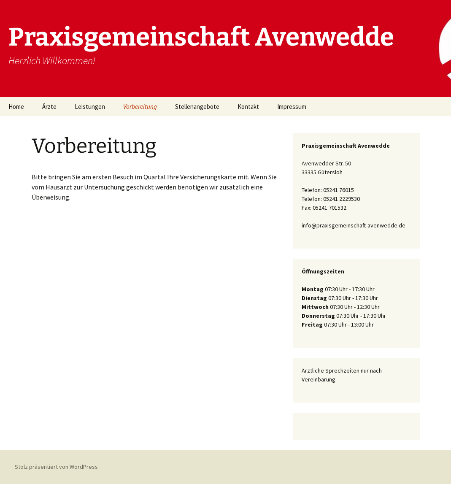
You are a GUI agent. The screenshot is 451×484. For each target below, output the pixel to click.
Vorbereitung (140, 107)
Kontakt (248, 107)
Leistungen (90, 107)
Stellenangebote (197, 107)
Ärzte (49, 107)
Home (16, 107)
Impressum (291, 107)
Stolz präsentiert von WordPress (56, 466)
